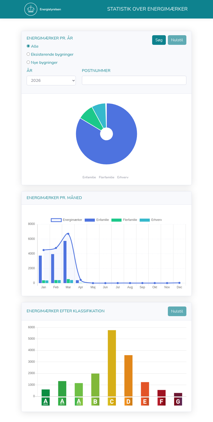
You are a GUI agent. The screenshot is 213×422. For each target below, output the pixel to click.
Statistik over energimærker (147, 9)
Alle (35, 46)
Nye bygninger (44, 62)
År (29, 70)
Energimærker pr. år (50, 38)
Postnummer (96, 70)
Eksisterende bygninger (52, 54)
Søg (159, 40)
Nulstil (177, 40)
